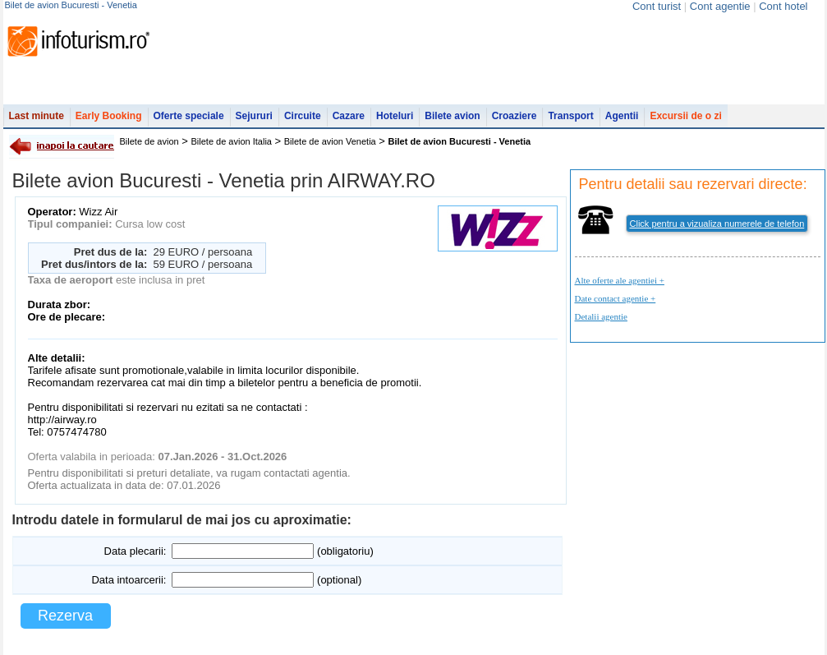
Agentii (622, 116)
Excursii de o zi (685, 116)
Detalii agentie (601, 316)
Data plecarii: (135, 551)
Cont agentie (720, 6)
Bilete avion (452, 116)
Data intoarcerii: (128, 580)
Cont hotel (783, 6)
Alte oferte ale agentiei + (619, 280)
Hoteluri (394, 116)
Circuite (302, 116)
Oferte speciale (189, 116)
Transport (570, 116)
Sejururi (254, 116)
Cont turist (656, 6)
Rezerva (65, 615)
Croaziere (514, 116)
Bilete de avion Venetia (330, 141)
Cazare (349, 116)
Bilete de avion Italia (231, 141)
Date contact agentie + (615, 298)
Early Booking (109, 116)
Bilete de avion (149, 141)
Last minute (36, 116)
